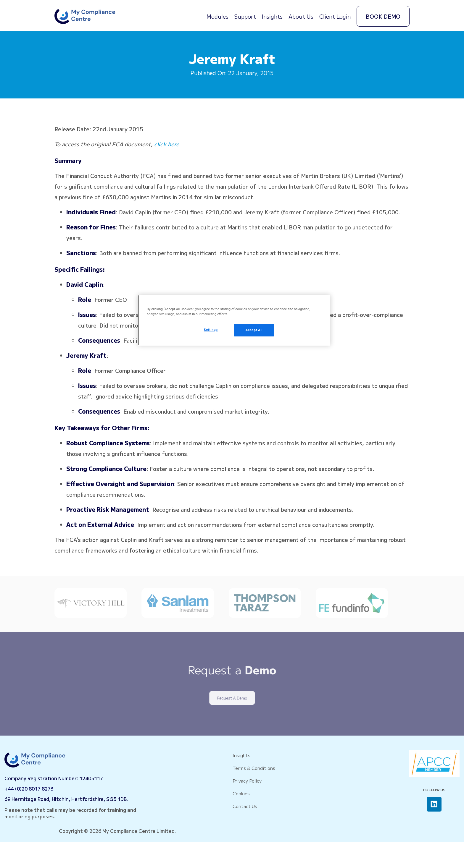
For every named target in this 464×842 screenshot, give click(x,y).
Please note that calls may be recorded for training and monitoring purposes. (70, 813)
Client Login (335, 16)
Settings (211, 330)
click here (166, 144)
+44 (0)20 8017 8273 (29, 788)
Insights (272, 16)
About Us (301, 16)
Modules (217, 16)
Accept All (254, 330)
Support (245, 16)
